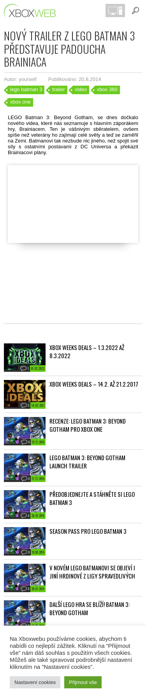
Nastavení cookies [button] (35, 682)
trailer (58, 89)
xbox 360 (107, 89)
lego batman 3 (26, 89)
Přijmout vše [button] (83, 682)
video (81, 89)
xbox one (20, 102)
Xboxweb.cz (32, 10)
